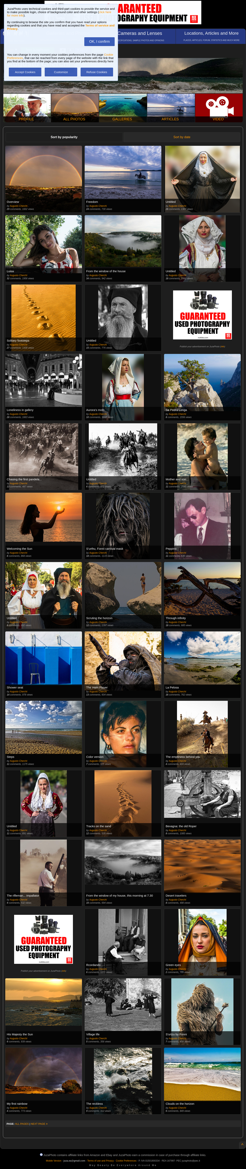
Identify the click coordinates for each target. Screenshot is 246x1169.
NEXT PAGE (39, 1123)
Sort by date (181, 137)
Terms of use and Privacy (100, 1160)
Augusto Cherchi (18, 206)
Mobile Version (53, 1160)
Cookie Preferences (126, 1160)
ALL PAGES (22, 1123)
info (222, 346)
